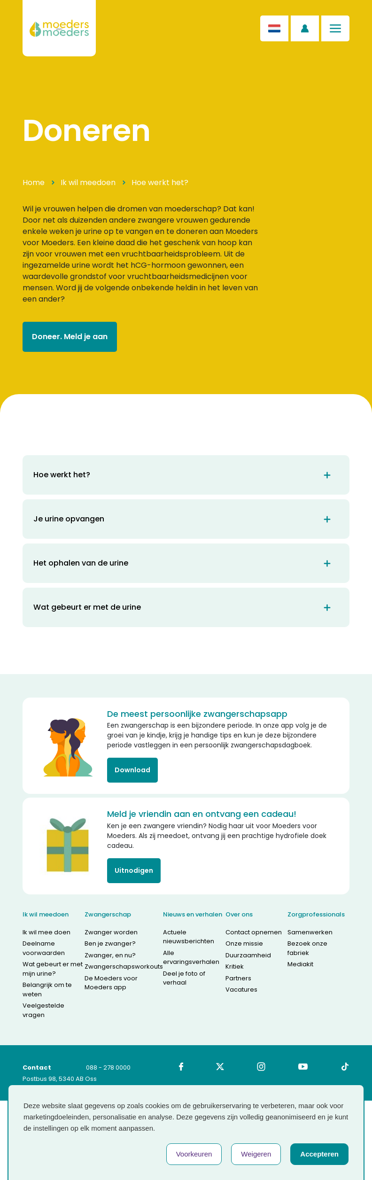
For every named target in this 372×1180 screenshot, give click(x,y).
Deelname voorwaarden (44, 948)
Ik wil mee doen (46, 932)
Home (34, 182)
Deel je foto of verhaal (184, 978)
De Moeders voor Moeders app (111, 983)
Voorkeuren (194, 1154)
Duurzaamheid (248, 955)
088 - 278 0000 (108, 1067)
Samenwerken (310, 932)
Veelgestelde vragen (43, 1010)
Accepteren (319, 1154)
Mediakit (300, 964)
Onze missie (244, 943)
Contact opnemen (253, 932)
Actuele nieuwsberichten (188, 937)
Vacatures (241, 989)
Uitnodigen (134, 870)
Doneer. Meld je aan (70, 336)
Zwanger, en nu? (110, 955)
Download (132, 770)
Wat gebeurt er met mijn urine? (53, 969)
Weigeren (256, 1154)
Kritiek (234, 966)
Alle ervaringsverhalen (191, 957)
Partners (238, 978)
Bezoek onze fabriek (307, 948)
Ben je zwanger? (110, 943)
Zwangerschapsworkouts (124, 966)
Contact (37, 1067)
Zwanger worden (111, 932)
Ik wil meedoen (88, 182)
